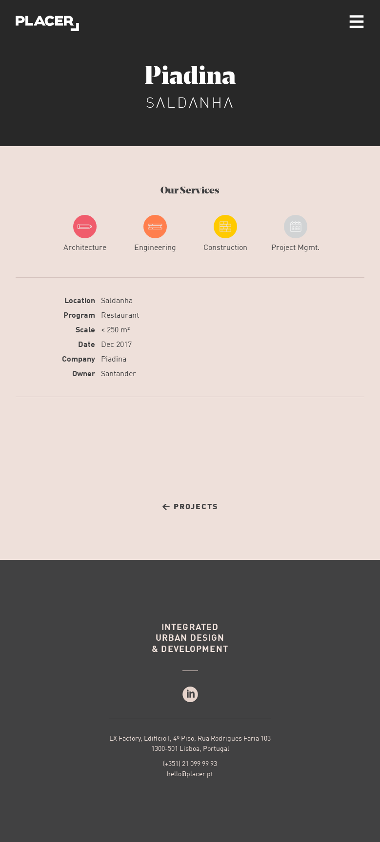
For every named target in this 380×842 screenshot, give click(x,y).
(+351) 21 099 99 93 (190, 764)
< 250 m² (115, 330)
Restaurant (120, 316)
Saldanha (117, 301)
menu (356, 21)
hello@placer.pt (190, 774)
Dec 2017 (116, 345)
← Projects (190, 507)
